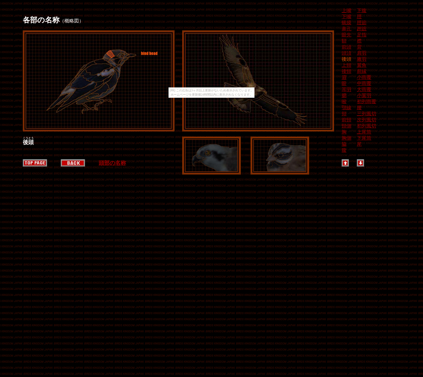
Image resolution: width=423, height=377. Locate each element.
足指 (362, 34)
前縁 (362, 71)
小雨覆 (364, 77)
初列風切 (366, 125)
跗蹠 (362, 28)
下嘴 (346, 16)
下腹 (362, 10)
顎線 (346, 107)
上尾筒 (364, 131)
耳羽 (346, 89)
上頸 (346, 65)
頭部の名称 (112, 163)
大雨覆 (364, 89)
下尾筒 (364, 138)
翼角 (362, 65)
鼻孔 (346, 28)
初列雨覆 (366, 101)
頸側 (346, 125)
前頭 (346, 46)
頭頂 (346, 53)
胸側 (346, 138)
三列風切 (366, 113)
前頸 (346, 119)
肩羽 (362, 53)
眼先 (346, 34)
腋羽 (362, 59)
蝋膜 (346, 22)
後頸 (346, 71)
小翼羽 (364, 95)
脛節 (362, 22)
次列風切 (366, 119)
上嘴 (346, 10)
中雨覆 (364, 83)
